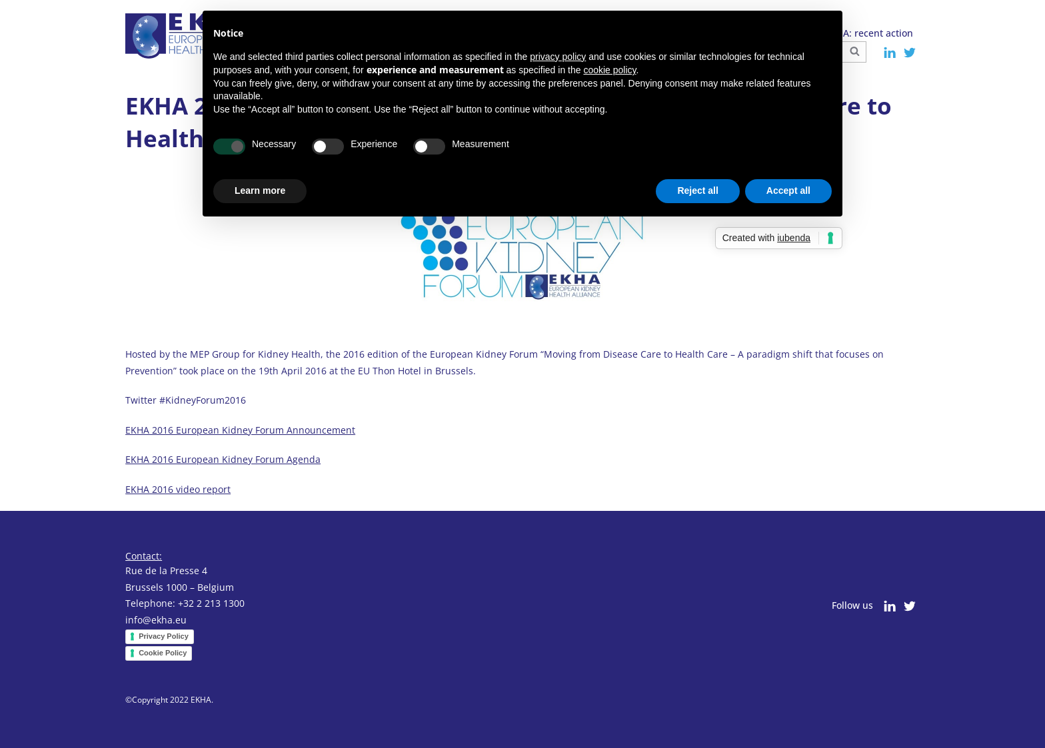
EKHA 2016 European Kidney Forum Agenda (223, 459)
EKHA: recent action (869, 33)
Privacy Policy (164, 636)
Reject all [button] (697, 190)
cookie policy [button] (609, 70)
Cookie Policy (163, 653)
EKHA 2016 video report (178, 489)
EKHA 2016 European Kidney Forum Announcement (240, 430)
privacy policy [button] (558, 56)
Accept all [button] (788, 190)
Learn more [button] (260, 190)
